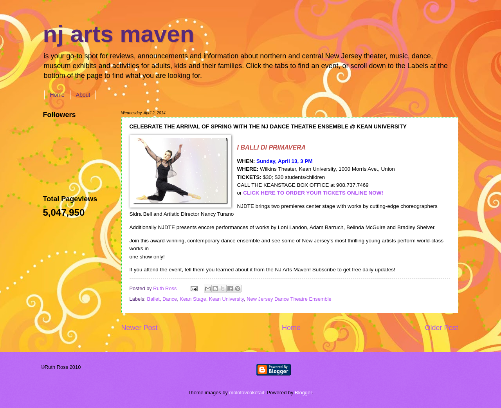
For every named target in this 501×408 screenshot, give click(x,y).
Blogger (303, 392)
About (83, 95)
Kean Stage (193, 299)
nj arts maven (119, 34)
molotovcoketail (246, 392)
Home (57, 95)
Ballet (153, 299)
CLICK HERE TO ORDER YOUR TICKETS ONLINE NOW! (313, 193)
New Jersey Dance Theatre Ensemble (289, 299)
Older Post (441, 328)
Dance (169, 299)
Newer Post (139, 328)
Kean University (226, 299)
